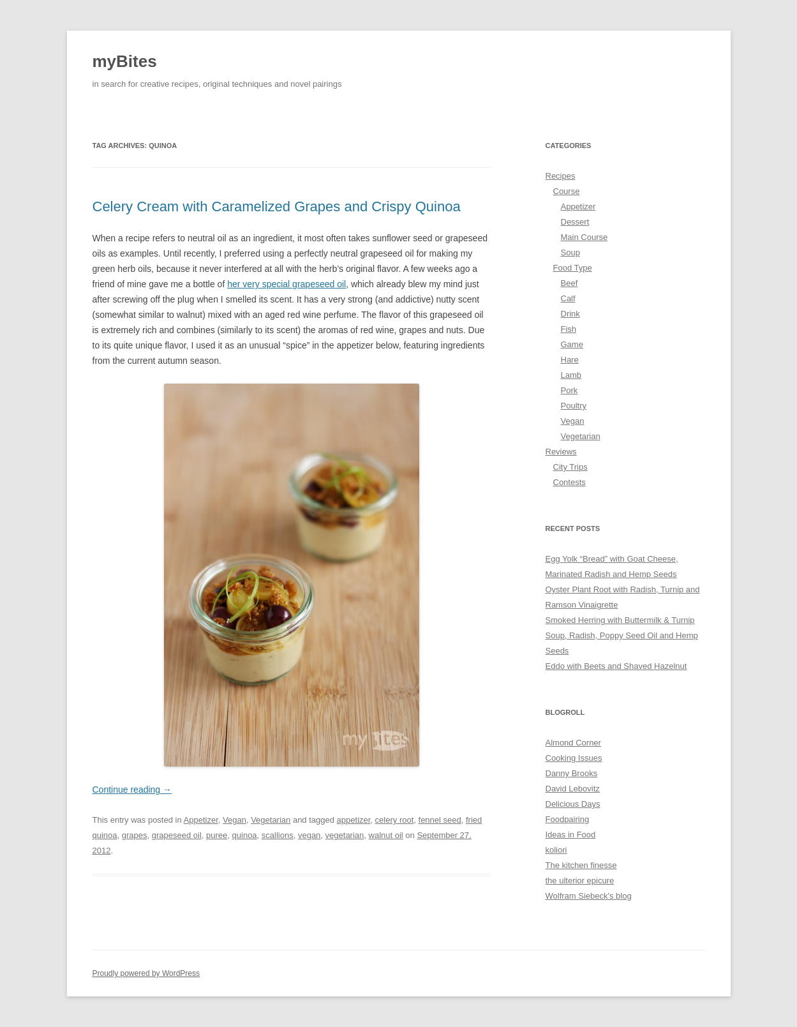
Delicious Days (573, 804)
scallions (278, 835)
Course (566, 191)
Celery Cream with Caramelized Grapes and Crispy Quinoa (277, 206)
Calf (568, 298)
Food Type (572, 268)
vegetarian (344, 835)
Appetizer (201, 820)
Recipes (561, 176)
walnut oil (386, 835)
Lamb (571, 375)
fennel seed (440, 820)
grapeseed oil (177, 835)
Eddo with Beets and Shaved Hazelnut (616, 666)
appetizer (354, 820)
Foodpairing (568, 819)
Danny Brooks (572, 773)
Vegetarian (270, 820)
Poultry (573, 405)
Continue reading (132, 789)
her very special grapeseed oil (286, 284)
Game (572, 344)
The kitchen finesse (581, 865)
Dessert (575, 222)
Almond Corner (573, 742)
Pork (569, 390)
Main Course (584, 237)
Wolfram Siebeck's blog (589, 896)
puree (216, 835)
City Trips (570, 467)
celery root (394, 820)
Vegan (234, 820)
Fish (569, 329)
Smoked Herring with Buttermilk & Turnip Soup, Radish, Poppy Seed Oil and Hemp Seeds (622, 635)
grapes (134, 835)
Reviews (561, 451)
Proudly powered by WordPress (146, 973)
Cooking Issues (574, 758)
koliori (556, 850)
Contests (569, 482)
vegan (309, 835)
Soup (570, 252)
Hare (570, 359)
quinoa (244, 835)
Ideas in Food (571, 834)
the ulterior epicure (580, 880)
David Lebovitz (573, 788)
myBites (125, 61)
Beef (569, 283)
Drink (570, 314)
